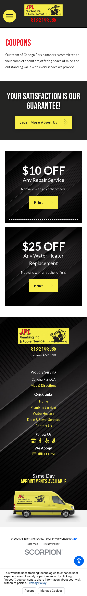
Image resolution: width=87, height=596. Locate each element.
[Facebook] (40, 440)
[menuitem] (43, 401)
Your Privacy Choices (61, 538)
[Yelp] (46, 440)
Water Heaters (43, 413)
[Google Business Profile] (33, 440)
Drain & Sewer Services (43, 419)
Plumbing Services (43, 407)
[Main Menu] (9, 16)
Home (43, 401)
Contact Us (43, 426)
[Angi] (53, 440)
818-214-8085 (43, 20)
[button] (79, 561)
